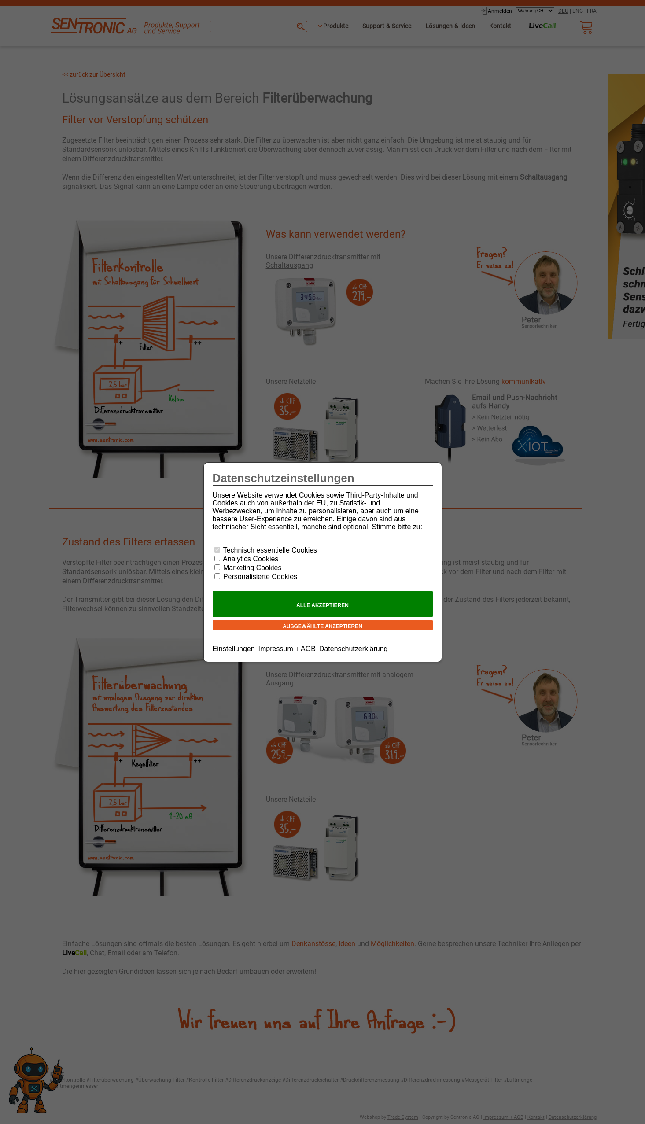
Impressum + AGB (287, 648)
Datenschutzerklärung (353, 648)
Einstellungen (234, 648)
